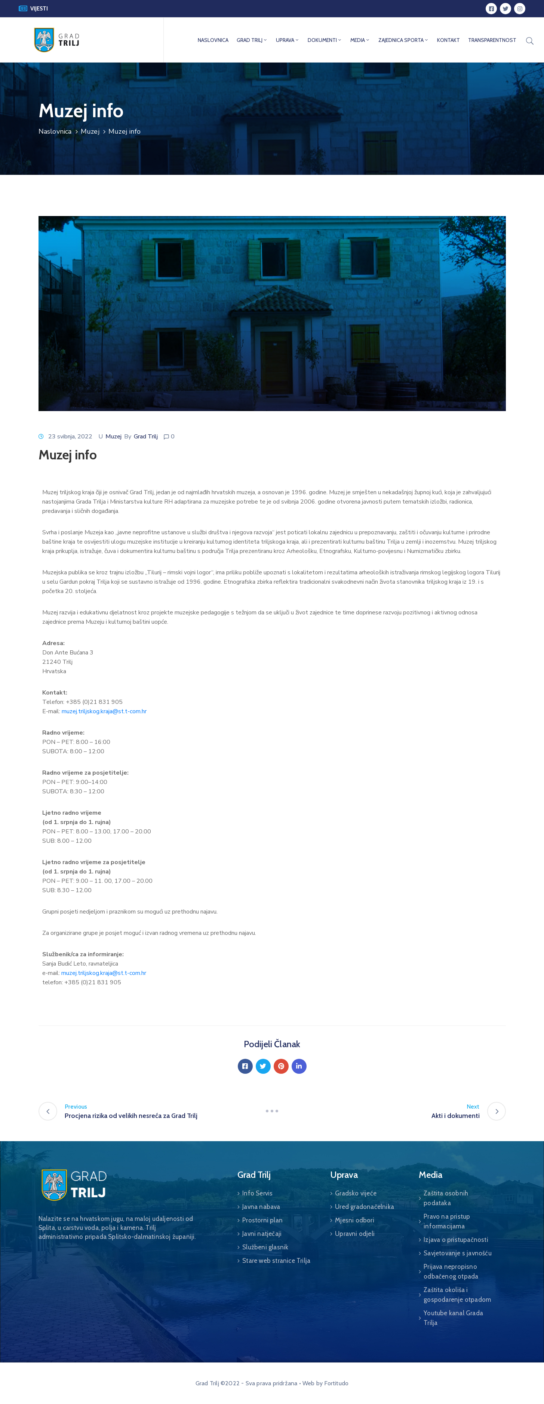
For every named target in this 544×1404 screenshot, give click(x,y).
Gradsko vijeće (356, 1193)
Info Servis (257, 1193)
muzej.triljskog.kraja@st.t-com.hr (104, 711)
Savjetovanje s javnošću (458, 1253)
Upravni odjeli (355, 1233)
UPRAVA (287, 40)
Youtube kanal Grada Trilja (453, 1317)
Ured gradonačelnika (364, 1206)
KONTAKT (448, 40)
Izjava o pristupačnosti (456, 1239)
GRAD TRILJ (252, 40)
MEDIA (360, 40)
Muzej (90, 131)
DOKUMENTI (325, 40)
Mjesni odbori (354, 1220)
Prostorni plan (262, 1220)
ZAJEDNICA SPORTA (403, 40)
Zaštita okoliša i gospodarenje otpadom (457, 1294)
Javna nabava (261, 1206)
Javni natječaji (262, 1233)
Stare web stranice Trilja (276, 1260)
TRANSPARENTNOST (492, 40)
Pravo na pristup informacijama (447, 1221)
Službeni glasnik (265, 1247)
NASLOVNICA (213, 40)
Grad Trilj (146, 436)
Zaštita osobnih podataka (446, 1198)
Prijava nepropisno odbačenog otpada (451, 1271)
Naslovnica (55, 131)
